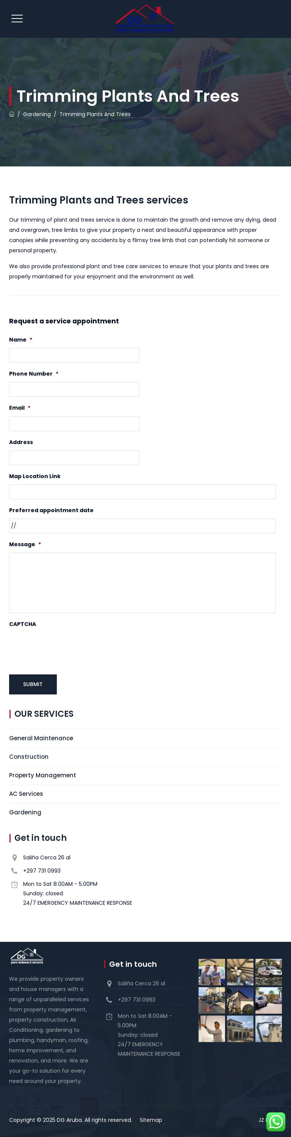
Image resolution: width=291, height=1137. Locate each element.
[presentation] (66, 647)
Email (19, 407)
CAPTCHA (22, 624)
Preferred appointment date (51, 510)
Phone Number (33, 373)
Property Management (42, 774)
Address (21, 442)
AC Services (26, 793)
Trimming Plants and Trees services (98, 200)
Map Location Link (35, 476)
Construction (28, 756)
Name (20, 339)
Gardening (25, 811)
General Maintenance (41, 737)
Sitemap (151, 1119)
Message (25, 544)
